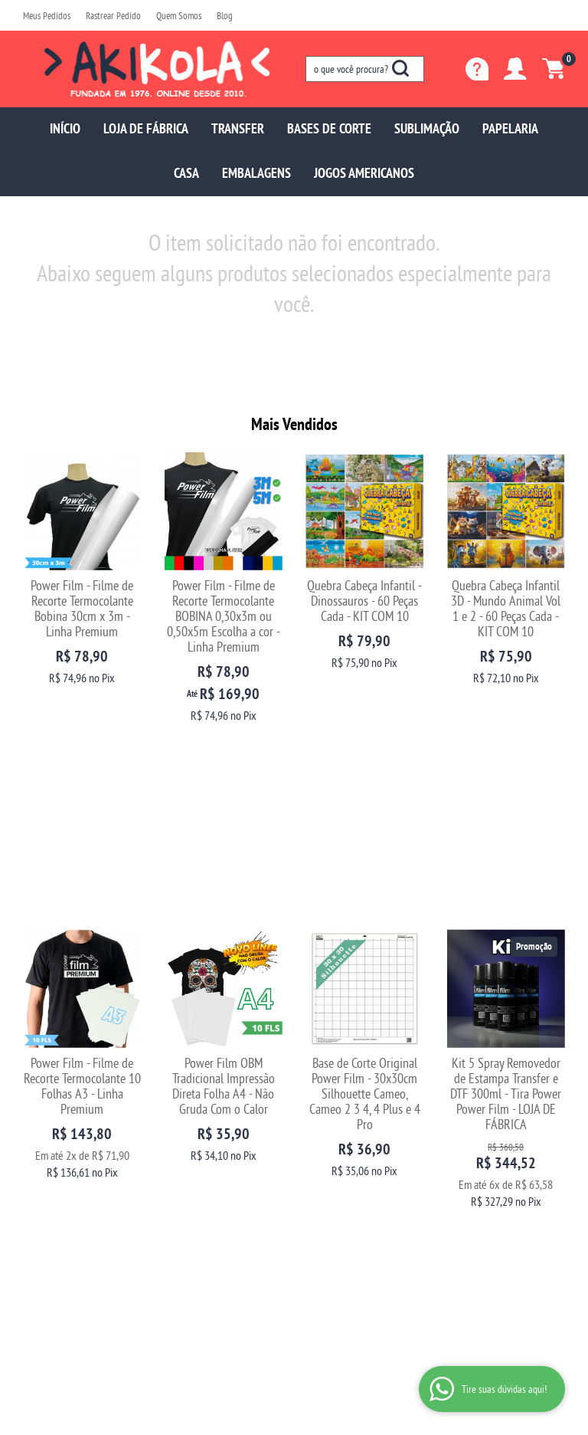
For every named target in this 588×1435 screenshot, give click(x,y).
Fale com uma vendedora (72, 1171)
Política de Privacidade (208, 1187)
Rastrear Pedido (113, 15)
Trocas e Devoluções (204, 1110)
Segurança (185, 1156)
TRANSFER (237, 128)
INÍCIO (65, 128)
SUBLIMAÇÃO (426, 128)
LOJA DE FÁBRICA (145, 128)
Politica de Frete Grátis (208, 1202)
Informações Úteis (214, 1085)
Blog (225, 15)
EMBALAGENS (256, 173)
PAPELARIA (510, 128)
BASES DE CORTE (329, 128)
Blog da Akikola (53, 1156)
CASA (186, 173)
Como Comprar (194, 1125)
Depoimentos (49, 1141)
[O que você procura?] (400, 68)
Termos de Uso (192, 1171)
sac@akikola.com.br (345, 1141)
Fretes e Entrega (196, 1141)
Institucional (57, 1085)
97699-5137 (340, 1110)
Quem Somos (178, 15)
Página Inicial (50, 1110)
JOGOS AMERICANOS (364, 173)
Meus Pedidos (46, 15)
